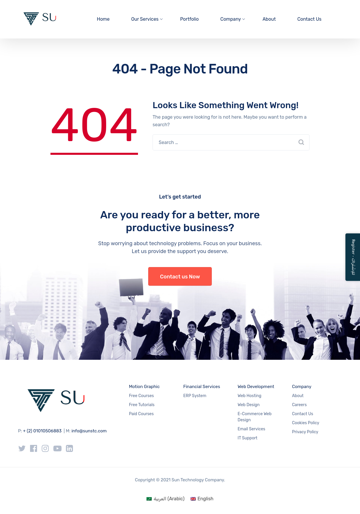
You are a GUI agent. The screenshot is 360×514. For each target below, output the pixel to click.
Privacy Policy (305, 431)
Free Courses (141, 395)
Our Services (145, 19)
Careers (299, 404)
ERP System (194, 395)
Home (103, 19)
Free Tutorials (142, 404)
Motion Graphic (144, 386)
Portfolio (189, 19)
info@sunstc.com (89, 431)
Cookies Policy (305, 422)
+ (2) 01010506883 (42, 431)
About (269, 19)
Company (230, 19)
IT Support (248, 438)
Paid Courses (141, 413)
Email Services (251, 429)
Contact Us (309, 19)
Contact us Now (180, 276)
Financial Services (201, 386)
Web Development (256, 386)
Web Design (249, 404)
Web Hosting (249, 395)
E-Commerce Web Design (255, 416)
